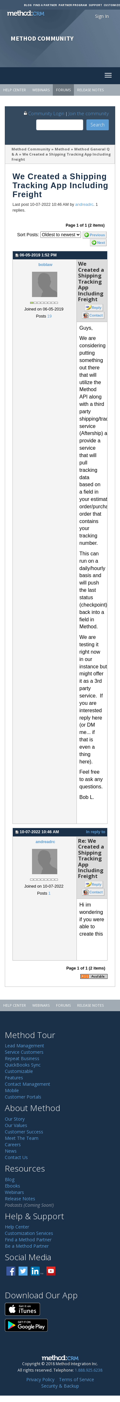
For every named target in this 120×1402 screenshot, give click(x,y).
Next (101, 243)
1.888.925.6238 (88, 1370)
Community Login (43, 113)
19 (49, 316)
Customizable (19, 1071)
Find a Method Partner (28, 1240)
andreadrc (84, 204)
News (11, 1151)
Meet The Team (21, 1138)
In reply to (95, 832)
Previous (97, 235)
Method (62, 149)
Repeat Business (22, 1058)
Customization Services (29, 1233)
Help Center (14, 89)
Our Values (16, 1125)
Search (98, 125)
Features (14, 1078)
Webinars (41, 89)
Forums (63, 89)
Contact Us (16, 1157)
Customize (112, 5)
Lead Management (24, 1046)
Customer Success (24, 1132)
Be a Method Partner (27, 1246)
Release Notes (90, 89)
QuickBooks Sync (23, 1065)
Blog (28, 5)
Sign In (102, 16)
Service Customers (24, 1052)
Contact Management (27, 1084)
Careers (13, 1144)
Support (95, 5)
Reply (96, 308)
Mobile (12, 1090)
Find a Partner (45, 5)
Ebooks (12, 1186)
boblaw (45, 264)
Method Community (31, 149)
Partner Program (73, 5)
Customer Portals (23, 1097)
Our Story (15, 1119)
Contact (96, 315)
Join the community (88, 113)
